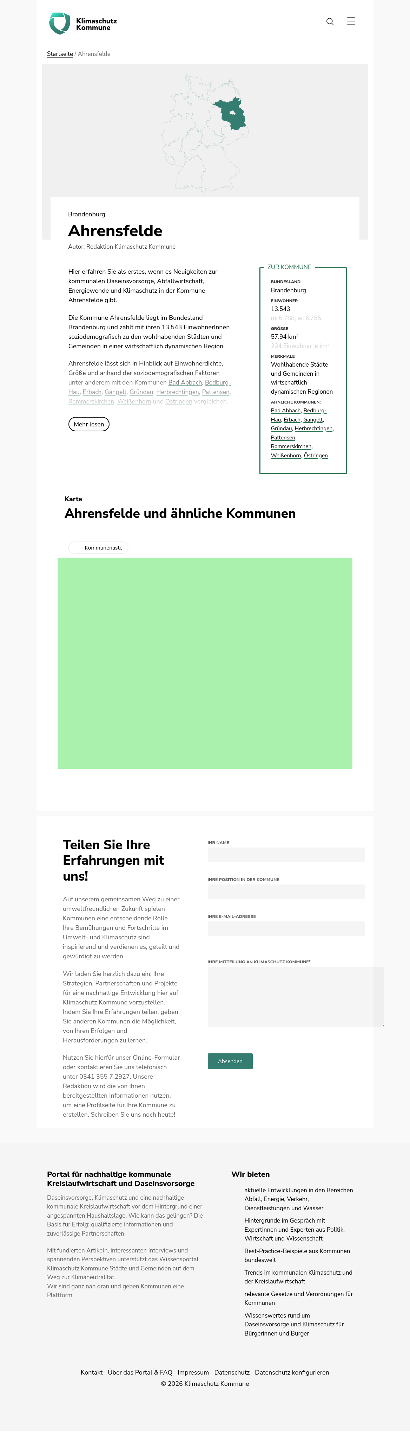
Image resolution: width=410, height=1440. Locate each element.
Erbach (120, 392)
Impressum (193, 1381)
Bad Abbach (185, 382)
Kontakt (91, 1381)
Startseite (60, 54)
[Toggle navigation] (351, 21)
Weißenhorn (167, 401)
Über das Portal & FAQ (140, 1381)
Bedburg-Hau (87, 392)
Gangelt (144, 392)
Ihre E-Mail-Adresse (232, 925)
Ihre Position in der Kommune (243, 888)
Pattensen (82, 401)
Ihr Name (218, 851)
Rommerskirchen (123, 401)
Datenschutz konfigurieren (292, 1381)
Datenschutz (232, 1381)
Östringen (214, 401)
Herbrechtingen (208, 392)
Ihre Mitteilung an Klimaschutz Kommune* (259, 971)
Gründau (171, 392)
